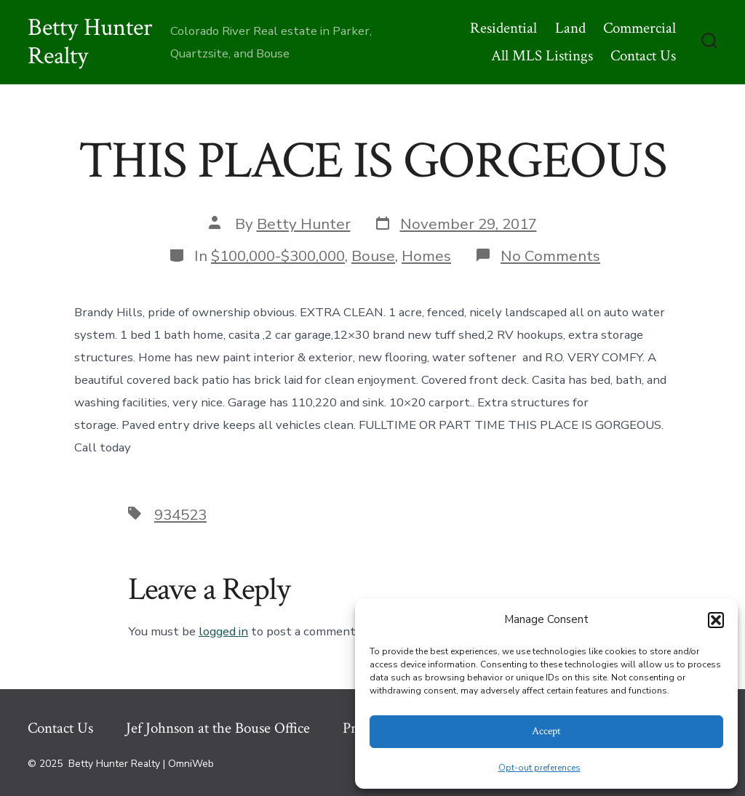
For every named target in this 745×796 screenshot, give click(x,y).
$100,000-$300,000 (278, 256)
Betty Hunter (304, 224)
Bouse (373, 256)
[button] (716, 620)
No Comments (550, 256)
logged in (223, 631)
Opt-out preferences (539, 767)
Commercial (639, 28)
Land (570, 28)
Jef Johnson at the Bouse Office (218, 728)
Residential (503, 28)
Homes (426, 256)
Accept (546, 731)
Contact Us (643, 55)
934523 (180, 514)
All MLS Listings (542, 55)
